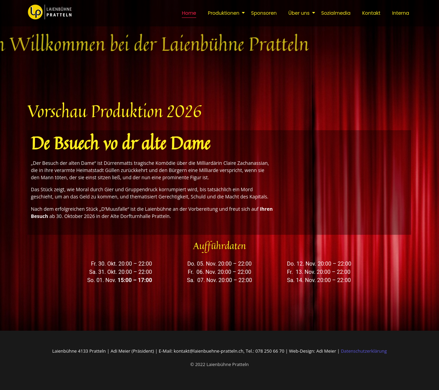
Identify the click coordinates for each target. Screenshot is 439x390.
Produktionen (225, 13)
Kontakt (371, 13)
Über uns (300, 13)
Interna (400, 13)
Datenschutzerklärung (364, 351)
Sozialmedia (336, 13)
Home (189, 13)
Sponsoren (264, 13)
